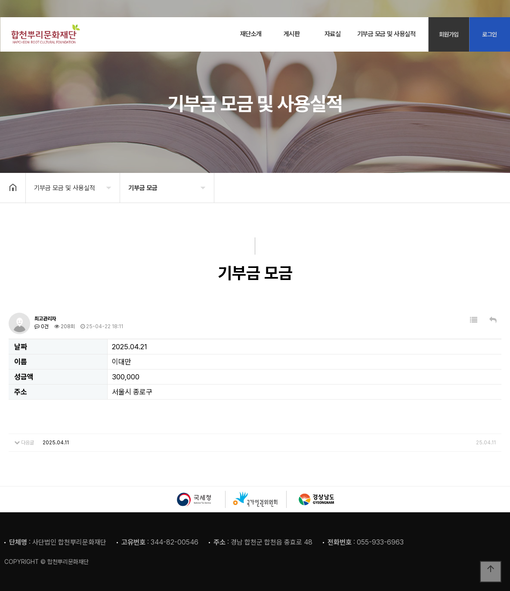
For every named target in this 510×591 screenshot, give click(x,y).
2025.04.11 (56, 443)
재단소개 (251, 34)
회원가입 (449, 34)
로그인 (489, 34)
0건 (41, 326)
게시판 (292, 34)
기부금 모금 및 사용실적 (386, 34)
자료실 (333, 34)
